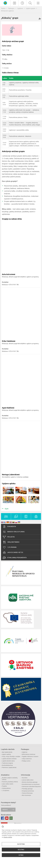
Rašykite (5, 809)
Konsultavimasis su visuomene (31, 784)
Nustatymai (21, 844)
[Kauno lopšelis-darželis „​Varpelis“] (5, 3)
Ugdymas (20, 8)
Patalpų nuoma (26, 761)
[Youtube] (6, 818)
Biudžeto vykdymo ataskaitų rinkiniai (10, 778)
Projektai (9, 537)
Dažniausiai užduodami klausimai (31, 786)
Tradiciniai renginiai (7, 763)
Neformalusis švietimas (28, 754)
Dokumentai (9, 526)
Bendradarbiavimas (7, 765)
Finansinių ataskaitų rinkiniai (10, 781)
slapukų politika (8, 837)
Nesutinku (21, 849)
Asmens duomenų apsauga (29, 782)
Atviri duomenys (26, 795)
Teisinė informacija (27, 793)
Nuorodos (24, 777)
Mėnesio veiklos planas (14, 532)
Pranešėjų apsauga (27, 788)
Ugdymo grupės (31, 8)
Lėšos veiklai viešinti (7, 784)
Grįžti (6, 509)
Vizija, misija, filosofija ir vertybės (11, 756)
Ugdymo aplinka (6, 754)
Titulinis (3, 8)
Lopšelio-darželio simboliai (9, 758)
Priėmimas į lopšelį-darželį (9, 767)
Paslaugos (11, 8)
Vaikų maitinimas (11, 542)
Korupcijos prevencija (28, 791)
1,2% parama (9, 547)
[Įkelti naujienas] (14, 3)
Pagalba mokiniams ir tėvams (30, 756)
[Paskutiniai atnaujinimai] (22, 3)
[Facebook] (2, 818)
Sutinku (21, 855)
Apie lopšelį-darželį (7, 752)
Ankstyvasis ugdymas (7, 11)
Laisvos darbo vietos (13, 552)
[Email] (11, 818)
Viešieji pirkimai (6, 788)
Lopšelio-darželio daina (8, 761)
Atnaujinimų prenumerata (15, 558)
